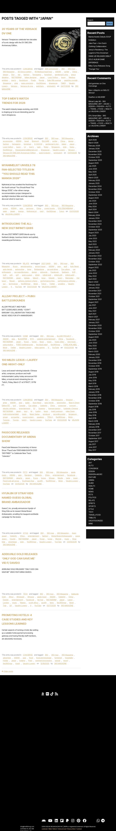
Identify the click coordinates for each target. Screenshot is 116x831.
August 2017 (93, 441)
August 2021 (93, 302)
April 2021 (92, 314)
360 (63, 69)
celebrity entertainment (46, 339)
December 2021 (95, 291)
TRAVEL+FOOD (95, 515)
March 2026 (93, 143)
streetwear (12, 542)
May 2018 (92, 415)
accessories (8, 141)
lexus (43, 278)
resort (65, 660)
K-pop (26, 342)
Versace (14, 86)
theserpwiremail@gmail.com (26, 150)
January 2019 (94, 392)
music (49, 342)
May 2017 (92, 450)
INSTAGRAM (16, 77)
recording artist (59, 414)
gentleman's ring (61, 74)
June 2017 (93, 447)
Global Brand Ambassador (61, 536)
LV (25, 147)
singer (5, 417)
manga (21, 211)
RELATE (26, 263)
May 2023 (93, 241)
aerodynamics (26, 266)
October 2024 (94, 192)
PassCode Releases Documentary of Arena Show (19, 437)
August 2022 (94, 267)
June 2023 (93, 238)
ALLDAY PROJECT (64, 336)
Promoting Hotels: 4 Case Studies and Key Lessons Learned (17, 619)
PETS (25, 472)
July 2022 (92, 270)
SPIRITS (92, 503)
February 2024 (94, 215)
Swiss (72, 147)
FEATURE (92, 477)
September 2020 (95, 334)
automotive (19, 269)
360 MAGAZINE (9, 156)
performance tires (47, 281)
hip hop (40, 600)
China (74, 72)
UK (10, 605)
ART (90, 463)
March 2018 (93, 421)
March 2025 (93, 177)
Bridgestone (39, 269)
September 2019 (95, 369)
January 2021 (94, 322)
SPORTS (92, 506)
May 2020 (93, 346)
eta (19, 74)
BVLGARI (45, 141)
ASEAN (58, 72)
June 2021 (93, 308)
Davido (6, 600)
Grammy (41, 408)
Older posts (7, 671)
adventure (7, 658)
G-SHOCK (38, 144)
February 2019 (94, 389)
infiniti (37, 275)
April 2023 (93, 244)
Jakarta (19, 478)
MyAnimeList (32, 211)
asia (21, 208)
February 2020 (94, 354)
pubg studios (8, 345)
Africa (11, 597)
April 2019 (92, 383)
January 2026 (94, 148)
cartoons (29, 208)
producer (46, 414)
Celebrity (43, 405)
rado (39, 147)
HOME (25, 336)
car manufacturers (21, 272)
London (6, 603)
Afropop (31, 597)
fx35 (73, 272)
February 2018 (94, 424)
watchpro (40, 86)
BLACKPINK (22, 339)
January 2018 (94, 427)
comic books (49, 208)
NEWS (91, 492)
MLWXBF (101, 97)
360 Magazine (8, 72)
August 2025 (94, 163)
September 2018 (95, 404)
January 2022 (94, 288)
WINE (91, 523)
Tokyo (61, 211)
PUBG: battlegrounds (24, 345)
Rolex (46, 147)
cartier (66, 72)
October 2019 (94, 366)
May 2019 (92, 380)
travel (17, 663)
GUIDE (91, 483)
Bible (50, 829)
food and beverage (43, 658)
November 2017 (95, 433)
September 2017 (95, 438)
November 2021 (95, 293)
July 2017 (92, 444)
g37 (17, 275)
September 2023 (95, 230)
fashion (26, 74)
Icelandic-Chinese (71, 408)
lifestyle (58, 539)
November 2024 (95, 189)
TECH (25, 594)
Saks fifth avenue (54, 80)
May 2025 (93, 172)
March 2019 (93, 386)
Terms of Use (62, 829)
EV (34, 408)
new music (71, 342)
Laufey (38, 411)
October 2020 (94, 331)
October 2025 (94, 157)
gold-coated (27, 275)
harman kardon (54, 408)
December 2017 (95, 430)
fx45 (4, 275)
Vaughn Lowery (59, 150)
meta (68, 478)
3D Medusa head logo (43, 72)
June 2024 (93, 203)
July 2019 (92, 375)
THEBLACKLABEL (70, 345)
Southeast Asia (28, 481)
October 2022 (94, 261)
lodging (22, 660)
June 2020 (93, 343)
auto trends (7, 269)
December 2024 (95, 186)
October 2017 (94, 435)
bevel (27, 141)
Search (90, 20)
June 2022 (93, 273)
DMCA (55, 829)
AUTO (91, 465)
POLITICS (92, 497)
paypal (57, 660)
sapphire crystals (71, 80)
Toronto (6, 420)
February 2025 (94, 180)
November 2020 (95, 328)
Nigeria (23, 603)
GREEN (91, 480)
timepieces (53, 83)
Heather (92, 97)
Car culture (65, 269)
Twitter (52, 284)
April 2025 (93, 175)
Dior (13, 74)
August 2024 (94, 198)
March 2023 (93, 247)
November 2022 (95, 259)
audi (65, 266)
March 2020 (93, 351)
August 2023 (94, 232)
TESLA (50, 417)
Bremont (35, 141)
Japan (42, 77)
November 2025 (95, 154)
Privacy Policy (71, 829)
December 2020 (95, 325)
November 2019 (95, 363)
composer (62, 405)
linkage (52, 478)
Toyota (16, 420)
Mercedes (69, 278)
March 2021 (93, 317)
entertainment (24, 408)
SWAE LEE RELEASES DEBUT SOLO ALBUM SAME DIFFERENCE (100, 59)
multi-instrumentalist (11, 414)
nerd (41, 211)
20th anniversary (51, 69)
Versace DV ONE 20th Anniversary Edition (19, 153)
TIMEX (63, 83)
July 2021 (92, 305)
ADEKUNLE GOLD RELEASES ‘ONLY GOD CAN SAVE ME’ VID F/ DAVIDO (20, 558)
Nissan (12, 281)
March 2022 (93, 282)
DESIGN (92, 471)
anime (5, 208)
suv (4, 284)
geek (5, 211)
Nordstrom (23, 80)
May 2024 (93, 206)
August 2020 (94, 337)
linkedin (52, 278)
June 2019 (93, 377)
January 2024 (94, 218)
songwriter (15, 417)
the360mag (41, 83)
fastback (65, 272)
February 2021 (94, 319)
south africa (33, 603)
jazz (25, 411)
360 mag (71, 69)
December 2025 (95, 151)
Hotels (5, 660)
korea (34, 342)
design (5, 74)
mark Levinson (57, 411)
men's (13, 80)
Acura (15, 266)
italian (64, 144)
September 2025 (95, 160)
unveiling (61, 284)
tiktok (35, 284)
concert (72, 405)
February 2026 (94, 146)
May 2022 (93, 276)
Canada (22, 405)
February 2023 (94, 250)
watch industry (44, 153)
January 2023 (94, 253)
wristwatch (51, 86)
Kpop (42, 342)
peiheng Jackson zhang (27, 281)
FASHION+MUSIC (95, 474)
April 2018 (92, 418)
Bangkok (28, 475)
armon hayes (40, 266)
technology (13, 284)
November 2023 (95, 224)
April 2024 (93, 209)
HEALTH (92, 486)
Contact (79, 829)
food (31, 658)
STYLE (25, 533)
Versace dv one (26, 86)
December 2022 (95, 256)
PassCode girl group (11, 481)
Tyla (4, 605)
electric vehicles (9, 408)
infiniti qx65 (69, 275)
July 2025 (92, 166)
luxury (63, 77)
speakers (40, 417)
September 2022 (95, 264)
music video (59, 342)
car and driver (52, 269)
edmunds (43, 272)
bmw (29, 269)
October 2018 (94, 401)
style (16, 83)
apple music (42, 597)
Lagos (70, 600)
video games (40, 347)
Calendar (45, 829)
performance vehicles (66, 281)
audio (27, 403)
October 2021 (94, 296)
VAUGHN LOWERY (12, 214)
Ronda (41, 80)
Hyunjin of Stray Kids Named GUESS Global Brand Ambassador (17, 498)
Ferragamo (37, 74)
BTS (32, 339)
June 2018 (93, 412)
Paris (30, 660)
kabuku (27, 278)
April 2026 (93, 140)
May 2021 (92, 311)
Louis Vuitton (53, 77)
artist (5, 403)
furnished (48, 74)
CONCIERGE (28, 69)
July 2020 (92, 340)
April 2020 (93, 348)
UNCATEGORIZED (96, 521)
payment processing (43, 660)
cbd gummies (94, 83)
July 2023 (92, 235)
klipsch (35, 278)
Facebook (55, 272)
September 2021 (95, 299)
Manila (60, 478)
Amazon (69, 400)
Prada (33, 80)
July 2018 (92, 409)
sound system (28, 417)
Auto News (74, 266)
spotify (40, 481)
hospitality (69, 658)
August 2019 (93, 372)
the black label (42, 345)
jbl (31, 411)
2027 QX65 (46, 263)
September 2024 (95, 195)
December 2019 (95, 360)
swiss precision (27, 83)
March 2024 (93, 212)
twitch (24, 420)
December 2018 (95, 395)
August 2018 (93, 406)
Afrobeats (20, 597)
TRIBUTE (92, 518)
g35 (11, 275)
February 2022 (94, 285)
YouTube (18, 287)
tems (52, 603)
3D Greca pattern (24, 72)
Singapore (7, 83)
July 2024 (92, 201)
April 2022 (93, 279)
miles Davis (70, 411)
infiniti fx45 (47, 275)
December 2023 (95, 221)
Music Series (35, 414)
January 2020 (94, 357)
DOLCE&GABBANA (65, 208)
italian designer (31, 77)
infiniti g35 (58, 275)
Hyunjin (13, 539)
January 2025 (94, 183)
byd (14, 405)
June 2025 (93, 169)
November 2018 (95, 398)
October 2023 (94, 227)
